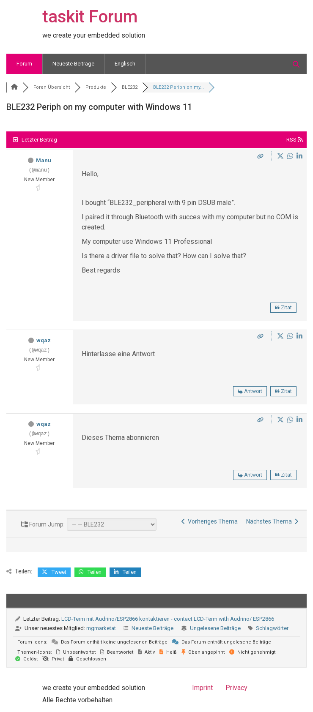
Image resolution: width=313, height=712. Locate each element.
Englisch (125, 63)
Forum (24, 63)
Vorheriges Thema (209, 521)
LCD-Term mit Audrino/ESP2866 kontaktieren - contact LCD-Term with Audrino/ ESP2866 (167, 619)
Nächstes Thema (272, 521)
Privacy (236, 688)
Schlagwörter (272, 628)
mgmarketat (101, 628)
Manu (43, 160)
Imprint (202, 688)
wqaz (43, 340)
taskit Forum (89, 17)
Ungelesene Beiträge (215, 628)
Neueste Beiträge (73, 63)
